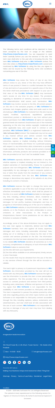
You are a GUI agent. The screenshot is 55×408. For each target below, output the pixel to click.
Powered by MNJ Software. (10, 368)
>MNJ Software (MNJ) (11, 133)
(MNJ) (31, 93)
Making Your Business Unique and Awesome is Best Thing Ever (26, 371)
